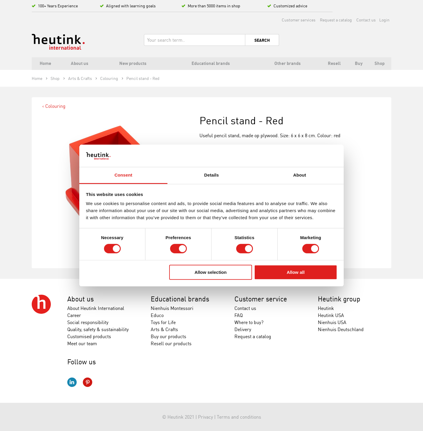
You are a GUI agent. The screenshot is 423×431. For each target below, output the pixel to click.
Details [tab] (211, 175)
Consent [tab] (123, 175)
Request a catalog (336, 19)
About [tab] (299, 175)
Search (262, 40)
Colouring (55, 106)
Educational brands (180, 299)
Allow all (296, 272)
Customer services (298, 19)
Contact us (366, 19)
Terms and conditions (239, 417)
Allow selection (210, 272)
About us (80, 299)
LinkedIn (72, 382)
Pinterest (87, 382)
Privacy (205, 417)
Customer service (260, 299)
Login (384, 19)
